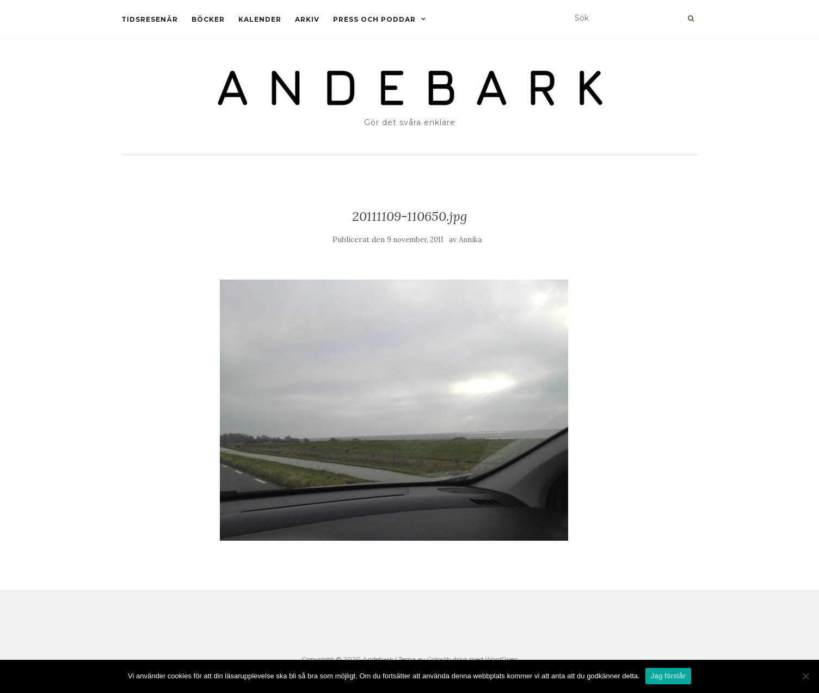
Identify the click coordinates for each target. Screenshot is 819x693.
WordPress (501, 659)
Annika (470, 239)
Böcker (208, 19)
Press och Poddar (374, 19)
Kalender (259, 19)
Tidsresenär (149, 19)
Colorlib (439, 659)
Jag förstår (668, 676)
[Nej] (805, 676)
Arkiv (307, 19)
